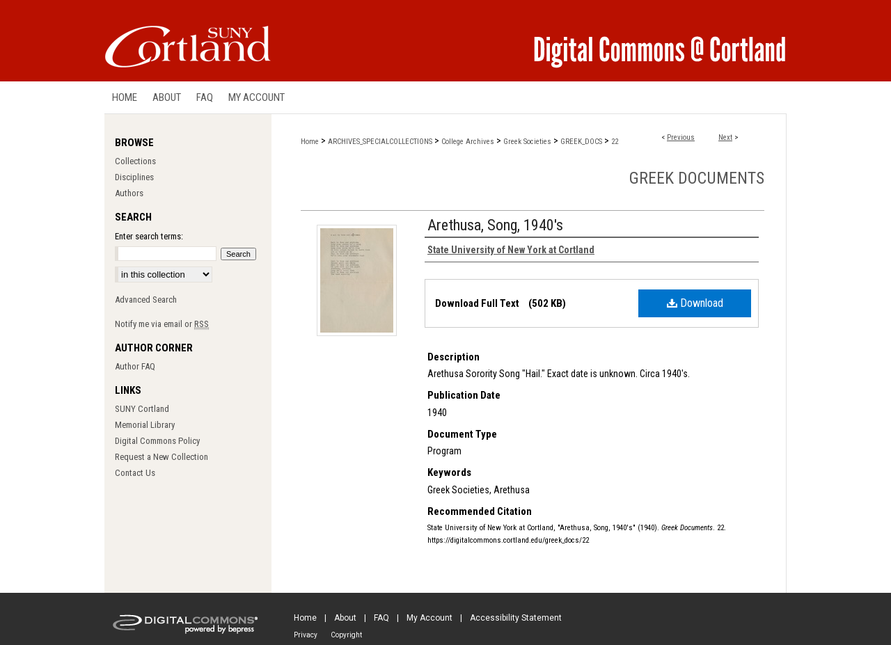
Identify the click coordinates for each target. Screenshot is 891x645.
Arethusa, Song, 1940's (495, 225)
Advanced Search (146, 299)
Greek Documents (696, 178)
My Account (429, 618)
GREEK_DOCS (581, 141)
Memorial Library (145, 425)
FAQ (381, 618)
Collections (135, 161)
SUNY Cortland (142, 409)
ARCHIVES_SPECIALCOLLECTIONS (380, 141)
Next (725, 137)
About (345, 618)
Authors (129, 193)
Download (695, 303)
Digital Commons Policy (157, 441)
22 (614, 141)
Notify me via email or (162, 324)
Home (310, 141)
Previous (681, 137)
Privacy (305, 635)
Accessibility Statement (516, 618)
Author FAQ (135, 366)
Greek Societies (527, 141)
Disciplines (134, 177)
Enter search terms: (149, 236)
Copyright (346, 635)
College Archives (467, 141)
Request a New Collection (161, 457)
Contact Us (135, 473)
